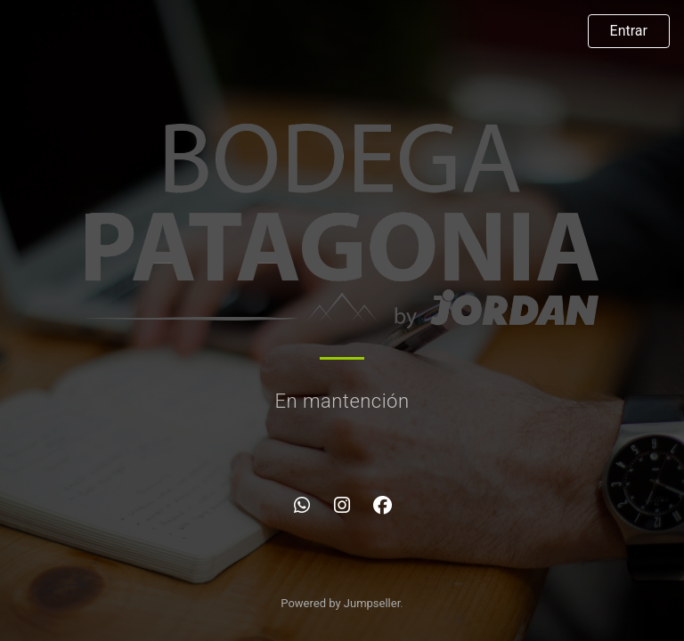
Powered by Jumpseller (340, 603)
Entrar (628, 30)
